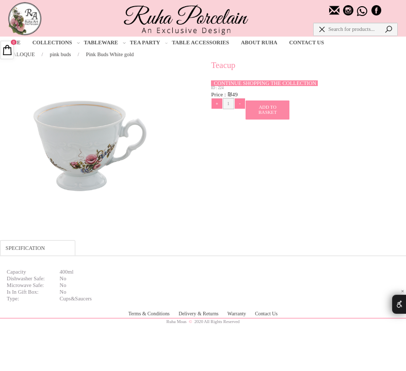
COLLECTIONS (56, 43)
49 (235, 94)
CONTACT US (306, 42)
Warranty (238, 313)
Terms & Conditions (149, 313)
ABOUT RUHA (259, 42)
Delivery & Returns (199, 313)
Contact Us (266, 313)
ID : (214, 88)
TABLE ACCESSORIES (200, 42)
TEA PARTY (149, 43)
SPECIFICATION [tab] (25, 248)
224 (220, 88)
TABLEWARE (105, 43)
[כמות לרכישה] (228, 103)
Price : (219, 94)
